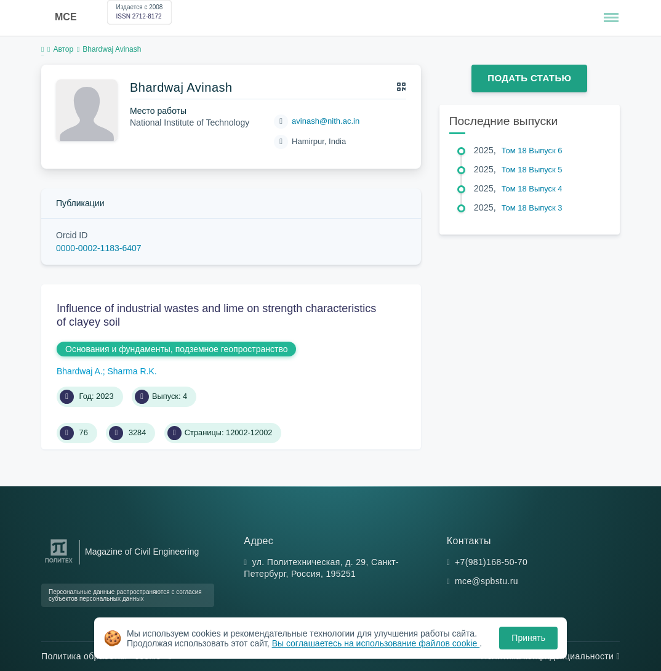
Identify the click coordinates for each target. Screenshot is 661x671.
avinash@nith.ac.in (325, 121)
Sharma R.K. (132, 371)
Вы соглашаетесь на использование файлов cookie (376, 643)
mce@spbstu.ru (486, 581)
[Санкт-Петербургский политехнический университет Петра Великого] (58, 563)
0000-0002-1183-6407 (99, 248)
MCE (66, 17)
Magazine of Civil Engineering (142, 551)
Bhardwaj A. (80, 371)
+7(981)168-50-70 (491, 562)
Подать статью (529, 78)
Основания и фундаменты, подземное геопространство (176, 349)
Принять (528, 638)
